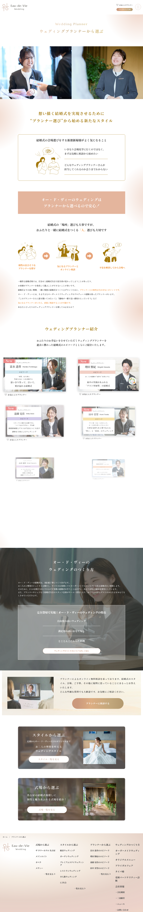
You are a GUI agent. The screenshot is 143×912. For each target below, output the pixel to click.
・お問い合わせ (122, 910)
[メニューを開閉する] (138, 7)
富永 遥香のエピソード (99, 850)
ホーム (5, 837)
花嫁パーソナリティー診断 (127, 879)
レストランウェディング (70, 870)
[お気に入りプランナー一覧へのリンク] (124, 4)
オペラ (38, 862)
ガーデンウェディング (69, 856)
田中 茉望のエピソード (99, 868)
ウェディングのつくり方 (127, 844)
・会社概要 (120, 892)
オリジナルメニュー (125, 859)
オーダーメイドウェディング (127, 852)
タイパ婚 (119, 871)
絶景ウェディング (67, 850)
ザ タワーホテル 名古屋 (45, 850)
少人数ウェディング (68, 876)
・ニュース (120, 904)
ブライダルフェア (124, 865)
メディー (39, 868)
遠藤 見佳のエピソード (99, 862)
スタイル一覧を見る (48, 759)
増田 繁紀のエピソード (99, 856)
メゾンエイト (41, 856)
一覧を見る (49, 874)
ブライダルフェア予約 (125, 9)
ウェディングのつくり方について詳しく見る (71, 651)
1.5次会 (63, 882)
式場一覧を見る (47, 809)
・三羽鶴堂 (120, 898)
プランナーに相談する (98, 703)
